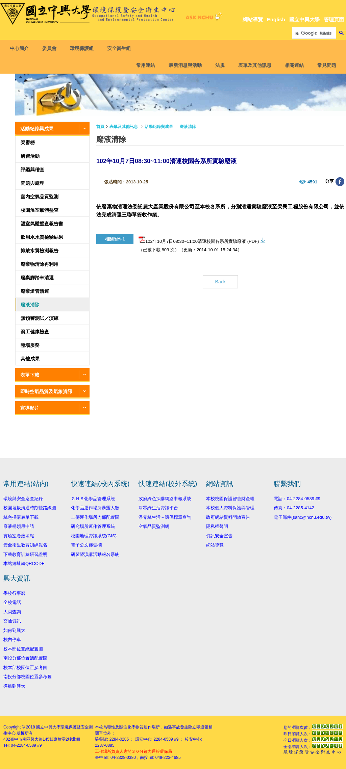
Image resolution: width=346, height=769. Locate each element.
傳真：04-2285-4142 (294, 507)
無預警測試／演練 (39, 318)
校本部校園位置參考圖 (25, 667)
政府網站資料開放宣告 (228, 517)
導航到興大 (14, 686)
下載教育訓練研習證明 (25, 554)
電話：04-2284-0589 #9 (297, 498)
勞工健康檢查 (35, 331)
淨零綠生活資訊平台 (158, 507)
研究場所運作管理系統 (93, 526)
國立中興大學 (304, 19)
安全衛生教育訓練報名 (25, 544)
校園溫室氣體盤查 (39, 210)
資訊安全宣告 (219, 535)
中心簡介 (21, 48)
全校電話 (12, 602)
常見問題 (324, 65)
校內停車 (12, 639)
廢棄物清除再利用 (39, 264)
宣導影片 (29, 408)
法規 (218, 65)
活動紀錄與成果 (36, 128)
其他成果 (30, 358)
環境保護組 (84, 48)
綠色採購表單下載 (21, 517)
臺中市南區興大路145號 (31, 739)
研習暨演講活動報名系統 (95, 554)
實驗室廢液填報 (18, 535)
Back (220, 281)
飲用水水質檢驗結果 (42, 237)
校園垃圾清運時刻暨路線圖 (29, 507)
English (276, 19)
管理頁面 (334, 19)
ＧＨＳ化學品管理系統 (93, 498)
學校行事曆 (14, 593)
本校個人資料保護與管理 (230, 507)
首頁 (100, 126)
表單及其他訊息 (252, 65)
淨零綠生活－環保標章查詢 (165, 517)
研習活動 (30, 156)
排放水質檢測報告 (39, 250)
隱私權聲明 (217, 526)
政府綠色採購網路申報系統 (165, 498)
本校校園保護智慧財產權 (230, 498)
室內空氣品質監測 (39, 196)
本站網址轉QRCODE (24, 563)
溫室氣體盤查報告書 (42, 223)
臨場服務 (30, 345)
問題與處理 (32, 183)
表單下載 (29, 375)
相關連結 (292, 65)
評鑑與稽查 (32, 169)
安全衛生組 (121, 48)
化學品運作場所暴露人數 (95, 507)
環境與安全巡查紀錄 (23, 498)
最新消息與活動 (183, 65)
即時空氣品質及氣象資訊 (46, 391)
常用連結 (143, 65)
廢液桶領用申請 (18, 526)
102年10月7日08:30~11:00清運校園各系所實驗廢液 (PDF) (199, 240)
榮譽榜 (28, 142)
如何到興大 (14, 630)
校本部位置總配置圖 (23, 648)
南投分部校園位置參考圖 (27, 676)
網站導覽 (253, 19)
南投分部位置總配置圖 (25, 658)
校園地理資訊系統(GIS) (94, 535)
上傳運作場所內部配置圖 (95, 517)
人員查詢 (12, 611)
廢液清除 (30, 304)
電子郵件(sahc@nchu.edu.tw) (302, 517)
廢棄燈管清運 (35, 291)
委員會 (51, 48)
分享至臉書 (340, 181)
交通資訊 (12, 620)
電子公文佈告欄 (86, 544)
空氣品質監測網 (154, 526)
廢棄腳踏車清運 (37, 277)
